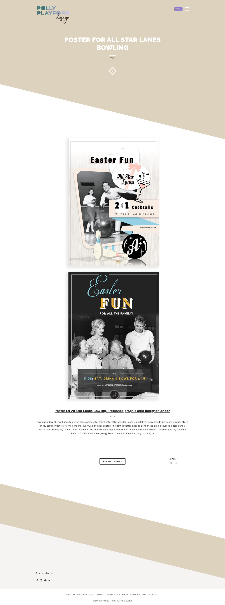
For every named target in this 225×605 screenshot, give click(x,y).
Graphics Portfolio (84, 595)
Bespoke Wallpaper (117, 595)
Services (135, 595)
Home (68, 595)
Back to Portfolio (112, 461)
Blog (144, 595)
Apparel (101, 595)
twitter (50, 581)
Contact (154, 595)
